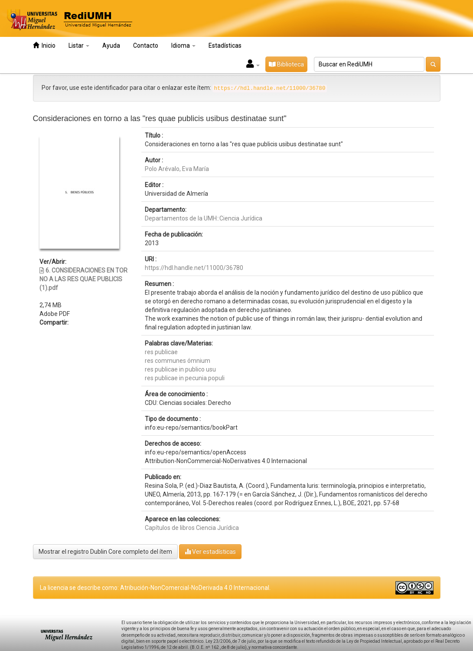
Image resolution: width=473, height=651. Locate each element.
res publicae (161, 352)
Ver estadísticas (210, 551)
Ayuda (111, 45)
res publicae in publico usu (180, 369)
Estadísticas (225, 45)
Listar (79, 45)
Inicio (44, 45)
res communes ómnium (177, 360)
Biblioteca (286, 64)
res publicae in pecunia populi (185, 378)
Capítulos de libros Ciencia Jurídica (192, 527)
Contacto (145, 45)
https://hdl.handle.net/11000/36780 (194, 267)
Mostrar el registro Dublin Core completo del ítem (105, 551)
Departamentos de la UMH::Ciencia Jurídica (203, 218)
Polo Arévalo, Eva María (177, 168)
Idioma (183, 45)
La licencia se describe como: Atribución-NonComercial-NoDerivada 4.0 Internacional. (155, 587)
